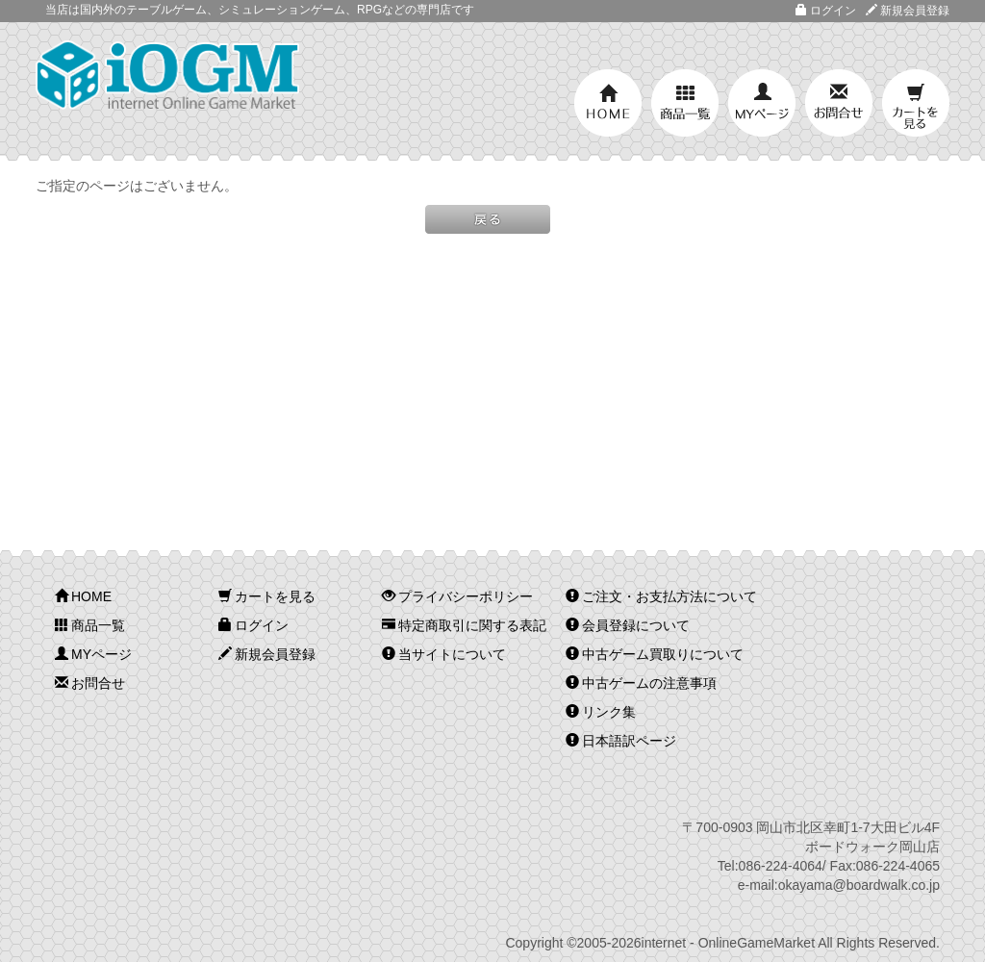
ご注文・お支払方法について (661, 596)
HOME (608, 103)
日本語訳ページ (621, 740)
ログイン (826, 10)
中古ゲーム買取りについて (655, 654)
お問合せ (838, 103)
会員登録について (628, 625)
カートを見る (915, 103)
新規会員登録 (907, 10)
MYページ (762, 103)
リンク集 (601, 712)
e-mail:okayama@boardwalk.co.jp (839, 885)
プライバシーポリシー (457, 596)
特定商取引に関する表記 (464, 625)
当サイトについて (444, 654)
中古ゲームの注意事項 (641, 683)
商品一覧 (685, 103)
